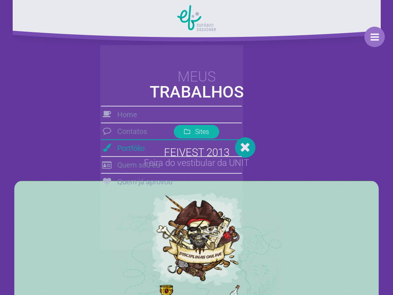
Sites (196, 132)
